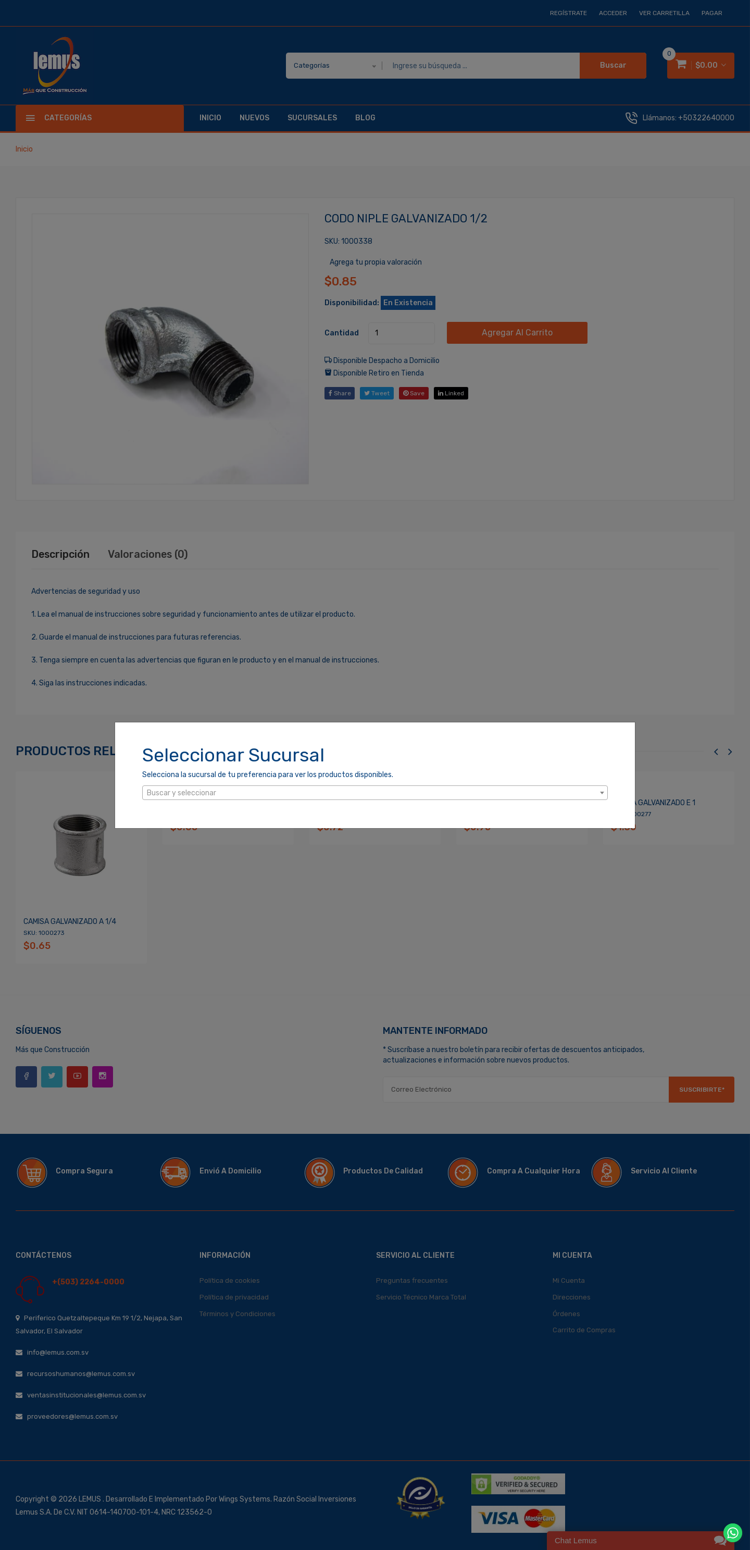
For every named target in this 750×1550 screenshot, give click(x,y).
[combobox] (375, 792)
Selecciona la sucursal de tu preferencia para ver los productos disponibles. (267, 774)
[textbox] (375, 793)
